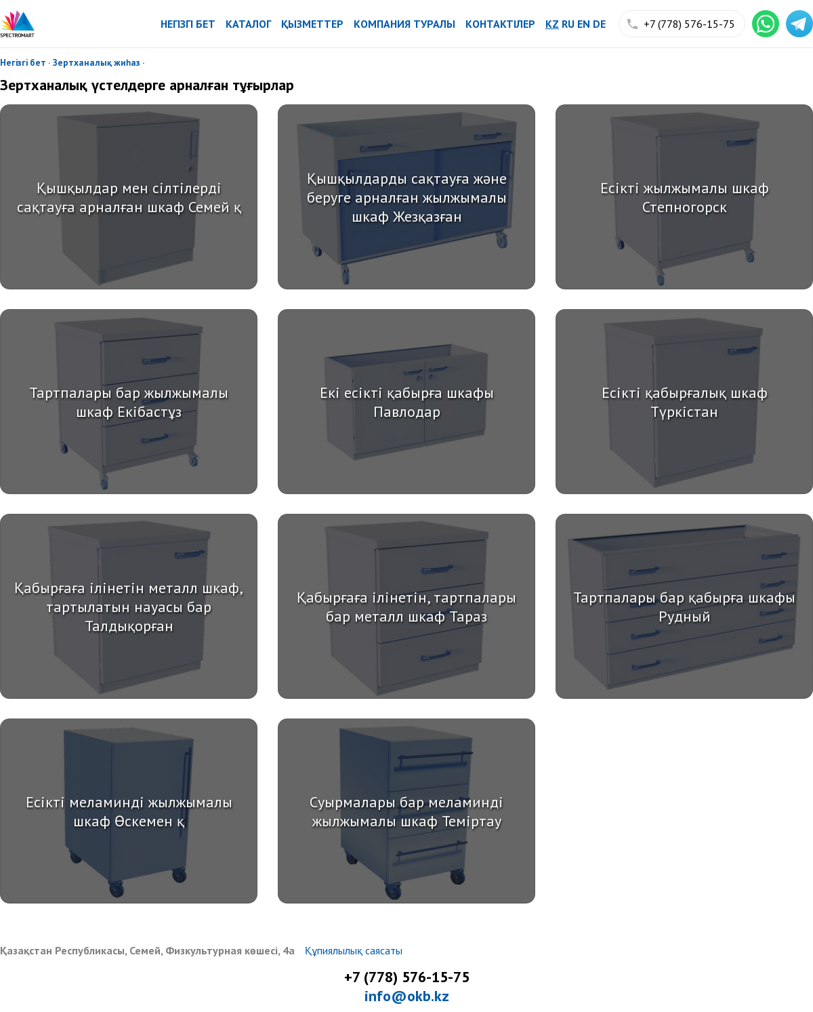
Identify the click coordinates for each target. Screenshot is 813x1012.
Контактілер (500, 24)
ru (568, 24)
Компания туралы (404, 24)
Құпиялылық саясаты (353, 950)
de (599, 24)
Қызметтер (312, 24)
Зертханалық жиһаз (96, 62)
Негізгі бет (188, 24)
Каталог (248, 24)
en (583, 24)
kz (552, 24)
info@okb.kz (406, 995)
